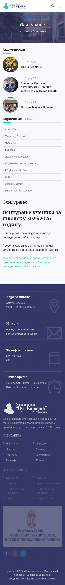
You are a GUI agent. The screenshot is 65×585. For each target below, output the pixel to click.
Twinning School (15, 136)
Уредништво (16, 578)
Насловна (24, 31)
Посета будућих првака (37, 107)
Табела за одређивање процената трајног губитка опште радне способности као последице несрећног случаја (29, 262)
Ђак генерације (31, 66)
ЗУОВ (8, 176)
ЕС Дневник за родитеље (19, 170)
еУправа (10, 149)
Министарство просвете (19, 190)
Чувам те (10, 143)
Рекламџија (49, 578)
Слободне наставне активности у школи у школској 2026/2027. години (39, 87)
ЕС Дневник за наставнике (20, 163)
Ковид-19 (10, 129)
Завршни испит (14, 183)
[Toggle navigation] (60, 6)
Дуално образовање (17, 156)
